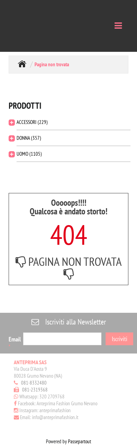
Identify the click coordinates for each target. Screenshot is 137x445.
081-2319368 (35, 389)
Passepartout (79, 441)
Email (15, 342)
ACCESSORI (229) (32, 122)
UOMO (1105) (29, 154)
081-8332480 (34, 382)
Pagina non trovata (52, 64)
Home (22, 64)
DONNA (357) (29, 138)
